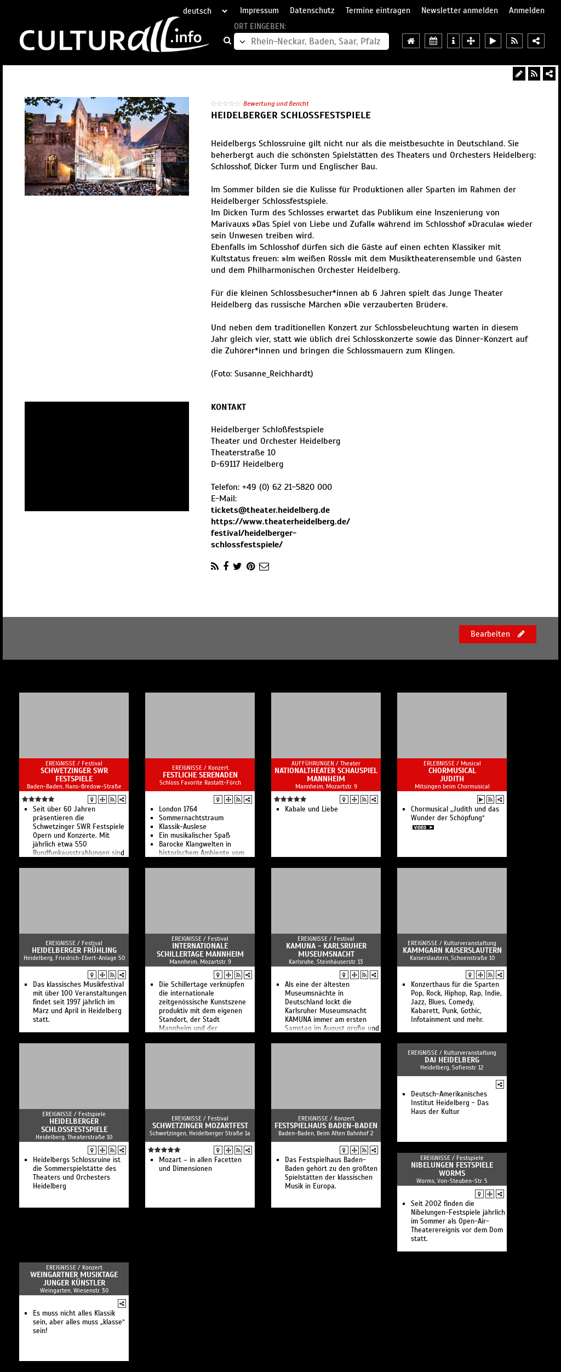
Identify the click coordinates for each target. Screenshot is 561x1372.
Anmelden (527, 10)
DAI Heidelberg (452, 1060)
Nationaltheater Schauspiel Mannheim (325, 775)
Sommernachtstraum (191, 818)
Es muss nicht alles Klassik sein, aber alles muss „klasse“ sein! (79, 1322)
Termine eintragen (378, 10)
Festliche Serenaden (200, 775)
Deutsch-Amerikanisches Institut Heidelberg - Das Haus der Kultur (450, 1103)
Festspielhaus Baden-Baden (325, 1126)
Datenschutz (312, 10)
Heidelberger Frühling (74, 950)
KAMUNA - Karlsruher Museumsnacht (326, 950)
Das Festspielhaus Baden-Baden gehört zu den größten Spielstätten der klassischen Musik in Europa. (331, 1173)
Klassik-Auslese (183, 826)
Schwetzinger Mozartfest (200, 1126)
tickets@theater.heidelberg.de (270, 510)
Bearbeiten (498, 634)
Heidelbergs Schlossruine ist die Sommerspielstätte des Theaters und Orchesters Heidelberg (77, 1173)
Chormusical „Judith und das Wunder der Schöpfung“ (455, 813)
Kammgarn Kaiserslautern (452, 950)
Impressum (259, 10)
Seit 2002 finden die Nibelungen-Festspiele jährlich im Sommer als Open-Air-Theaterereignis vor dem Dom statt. (458, 1221)
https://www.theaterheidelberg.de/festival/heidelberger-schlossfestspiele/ (280, 533)
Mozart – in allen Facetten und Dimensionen (200, 1164)
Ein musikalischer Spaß (194, 835)
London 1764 (178, 809)
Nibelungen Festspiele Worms (452, 1169)
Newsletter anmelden (459, 10)
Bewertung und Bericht (276, 103)
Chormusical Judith (452, 775)
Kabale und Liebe (311, 809)
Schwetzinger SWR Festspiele (74, 775)
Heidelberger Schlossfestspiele (74, 1125)
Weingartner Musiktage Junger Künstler (74, 1279)
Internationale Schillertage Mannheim (200, 950)
